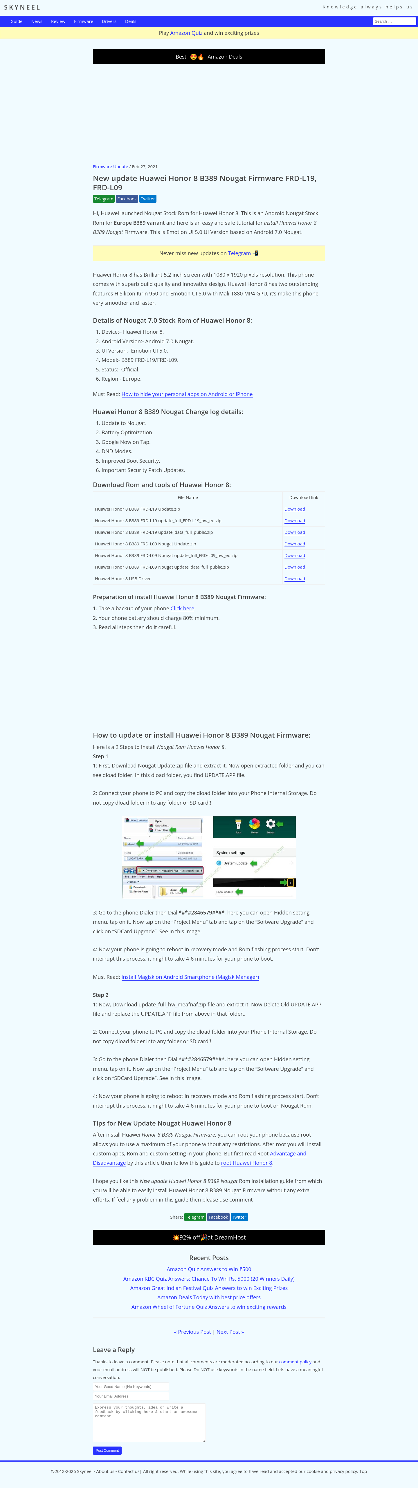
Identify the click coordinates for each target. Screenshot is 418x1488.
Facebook (127, 199)
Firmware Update (110, 166)
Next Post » (230, 1331)
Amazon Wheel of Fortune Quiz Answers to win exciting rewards (209, 1306)
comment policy (295, 1361)
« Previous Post (192, 1331)
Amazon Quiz (186, 32)
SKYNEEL (22, 7)
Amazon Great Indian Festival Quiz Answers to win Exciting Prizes (209, 1287)
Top (363, 1478)
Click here (182, 608)
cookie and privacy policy (332, 1478)
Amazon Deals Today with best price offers (209, 1297)
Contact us (129, 1478)
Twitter (148, 199)
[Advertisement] (209, 113)
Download (294, 509)
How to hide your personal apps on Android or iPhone (187, 394)
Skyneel (84, 1478)
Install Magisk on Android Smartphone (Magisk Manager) (190, 976)
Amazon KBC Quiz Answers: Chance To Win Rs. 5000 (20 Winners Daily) (209, 1278)
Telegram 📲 (243, 253)
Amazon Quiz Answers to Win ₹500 (209, 1269)
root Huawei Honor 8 (246, 1162)
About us (105, 1478)
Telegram (103, 199)
